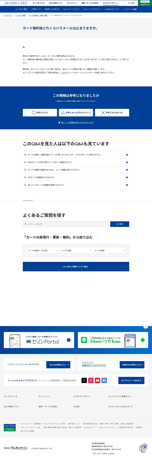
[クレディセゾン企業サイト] (123, 361)
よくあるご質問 (21, 13)
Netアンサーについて (71, 13)
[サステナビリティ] (123, 371)
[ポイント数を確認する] (19, 409)
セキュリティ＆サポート (92, 13)
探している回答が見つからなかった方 (77, 127)
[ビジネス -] (123, 367)
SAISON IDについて (112, 13)
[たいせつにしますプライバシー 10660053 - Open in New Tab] (143, 452)
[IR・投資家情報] (123, 374)
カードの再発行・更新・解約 (38, 19)
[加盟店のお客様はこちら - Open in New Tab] (113, 326)
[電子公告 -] (123, 377)
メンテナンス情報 (130, 13)
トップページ (7, 19)
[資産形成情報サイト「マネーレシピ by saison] (123, 395)
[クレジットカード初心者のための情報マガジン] (123, 389)
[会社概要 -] (123, 364)
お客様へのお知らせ (52, 13)
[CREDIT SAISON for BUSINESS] (39, 326)
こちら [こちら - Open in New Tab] (63, 77)
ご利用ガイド (36, 13)
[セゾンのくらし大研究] (123, 399)
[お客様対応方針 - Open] (125, 427)
